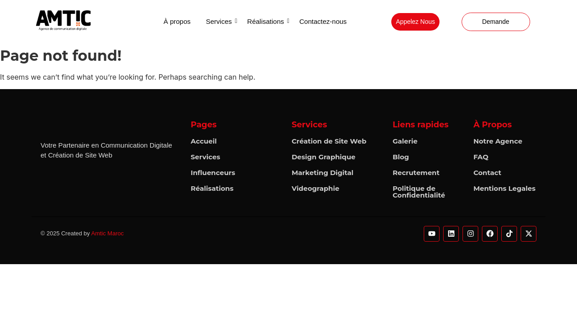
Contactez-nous (323, 21)
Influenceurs (213, 172)
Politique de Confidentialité (419, 191)
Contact (487, 172)
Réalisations (267, 21)
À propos (177, 21)
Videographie (315, 188)
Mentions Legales (504, 188)
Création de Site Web (329, 141)
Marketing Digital (322, 172)
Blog (401, 157)
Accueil (204, 141)
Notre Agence (497, 141)
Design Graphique (324, 157)
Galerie (405, 141)
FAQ (480, 157)
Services (220, 21)
